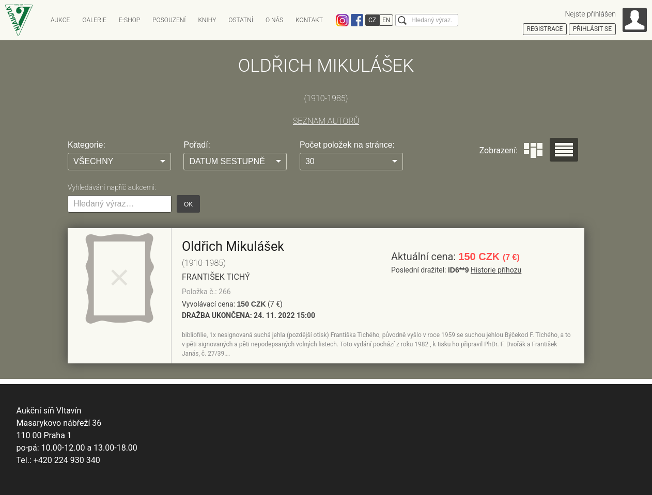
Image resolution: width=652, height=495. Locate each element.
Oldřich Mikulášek (233, 246)
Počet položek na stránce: (347, 144)
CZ (372, 20)
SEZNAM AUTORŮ (326, 121)
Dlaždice (533, 150)
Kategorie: (86, 144)
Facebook (357, 20)
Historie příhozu (496, 270)
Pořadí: (196, 144)
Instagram (342, 20)
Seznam (564, 149)
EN (386, 20)
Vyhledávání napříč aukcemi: (112, 187)
